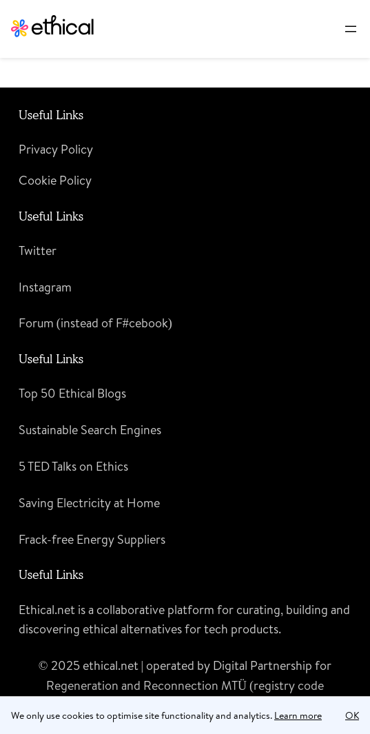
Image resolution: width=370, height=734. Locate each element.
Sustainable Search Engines (90, 429)
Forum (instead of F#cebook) (95, 323)
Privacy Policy (56, 149)
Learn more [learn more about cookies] (298, 715)
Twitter (37, 250)
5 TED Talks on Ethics (73, 466)
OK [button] (352, 715)
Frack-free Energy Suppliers (92, 539)
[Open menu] (350, 29)
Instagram (45, 287)
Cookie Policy (55, 180)
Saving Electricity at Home (89, 502)
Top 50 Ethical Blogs (72, 393)
